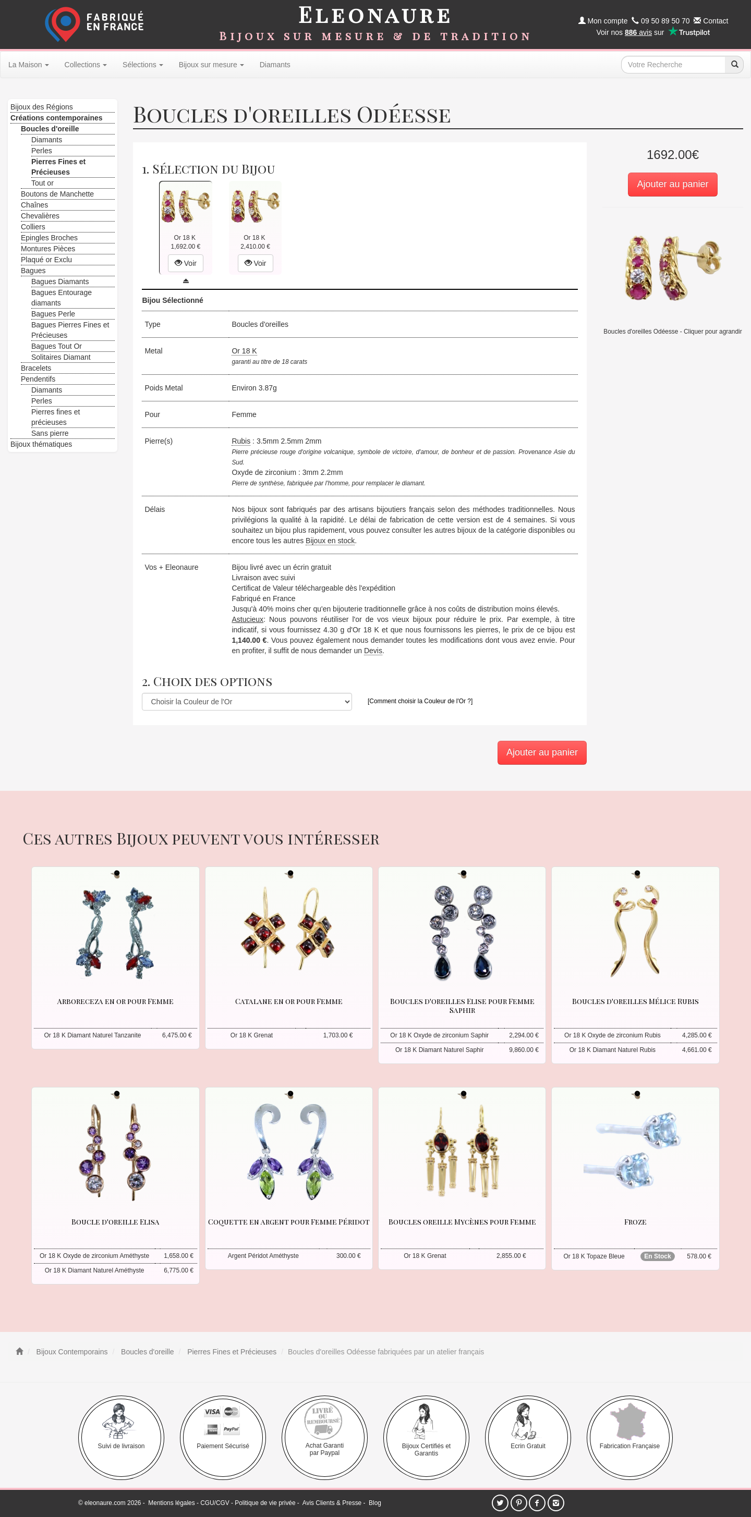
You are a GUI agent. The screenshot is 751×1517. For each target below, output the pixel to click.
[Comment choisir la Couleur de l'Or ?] (420, 701)
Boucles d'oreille (146, 1352)
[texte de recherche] (673, 65)
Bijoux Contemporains (71, 1352)
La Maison (28, 64)
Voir (186, 263)
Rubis (241, 441)
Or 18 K (244, 351)
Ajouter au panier (672, 184)
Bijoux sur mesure (211, 64)
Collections (86, 64)
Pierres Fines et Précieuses (230, 1352)
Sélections (143, 64)
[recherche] (734, 65)
